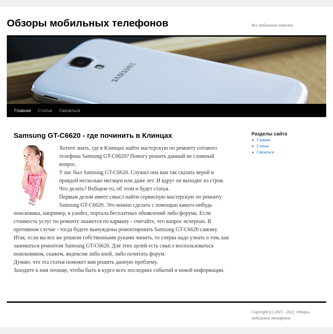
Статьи (45, 110)
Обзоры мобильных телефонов (87, 23)
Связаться (69, 110)
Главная (22, 110)
